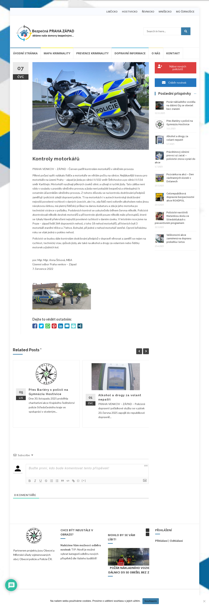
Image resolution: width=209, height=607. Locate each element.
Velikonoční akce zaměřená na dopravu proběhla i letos (178, 238)
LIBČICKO (111, 11)
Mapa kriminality (57, 53)
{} (78, 480)
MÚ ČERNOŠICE (185, 11)
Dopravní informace (130, 53)
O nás (156, 53)
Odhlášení (176, 540)
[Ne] (204, 601)
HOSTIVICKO (129, 11)
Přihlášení (161, 540)
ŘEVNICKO (148, 11)
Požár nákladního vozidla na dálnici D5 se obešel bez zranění (180, 105)
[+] (84, 480)
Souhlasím (150, 601)
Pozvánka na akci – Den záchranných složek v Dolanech (180, 178)
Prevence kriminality (92, 53)
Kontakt (173, 53)
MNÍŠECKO (165, 11)
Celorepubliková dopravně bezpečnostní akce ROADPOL (180, 197)
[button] (147, 530)
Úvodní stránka (25, 53)
